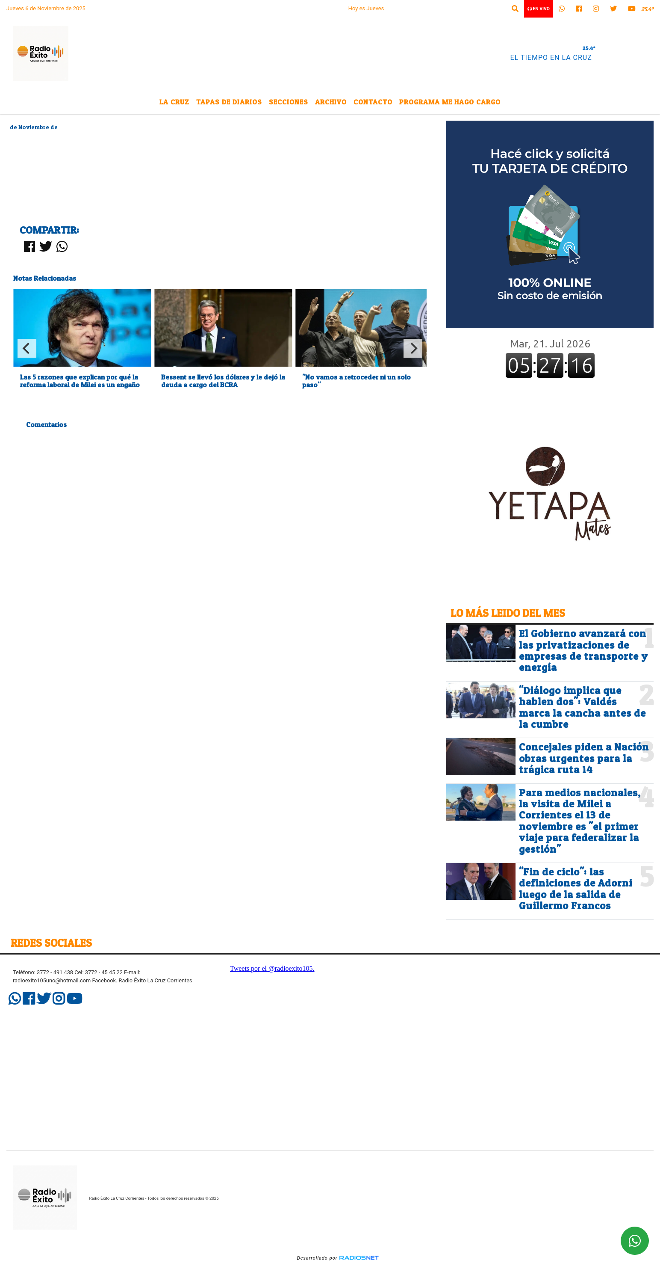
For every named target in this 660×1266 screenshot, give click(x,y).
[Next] (413, 348)
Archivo (331, 102)
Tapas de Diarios (229, 102)
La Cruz (174, 102)
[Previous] (27, 348)
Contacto (373, 102)
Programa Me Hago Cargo (450, 102)
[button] (515, 9)
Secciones (288, 102)
